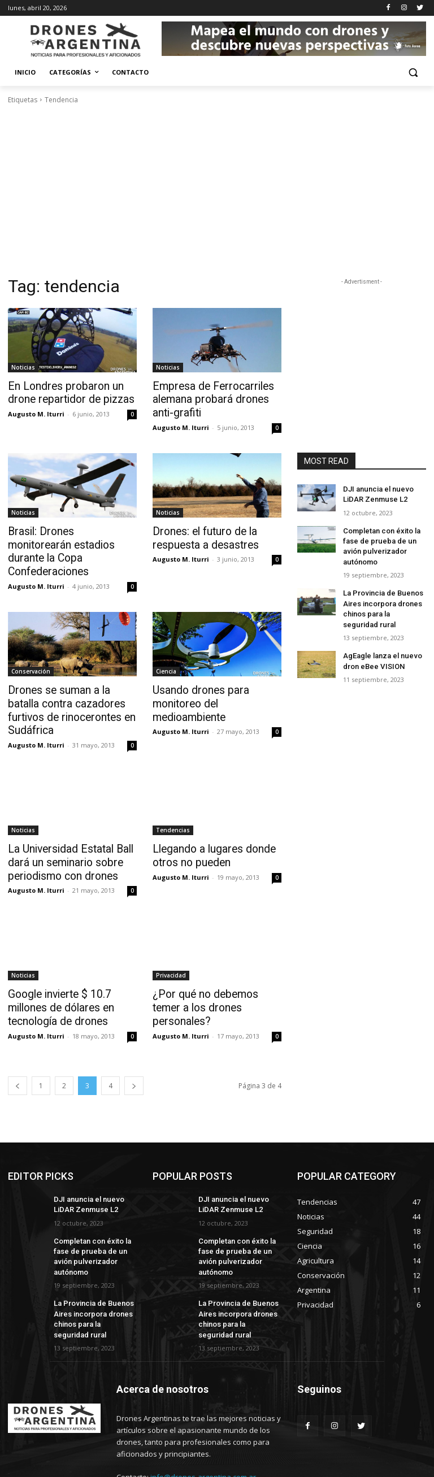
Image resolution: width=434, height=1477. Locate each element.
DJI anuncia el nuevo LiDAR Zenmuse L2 (376, 493)
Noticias (23, 367)
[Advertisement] (217, 190)
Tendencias (173, 794)
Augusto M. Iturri (36, 412)
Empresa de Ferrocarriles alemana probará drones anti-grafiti (215, 398)
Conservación (30, 652)
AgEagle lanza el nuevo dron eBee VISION (380, 651)
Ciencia (166, 652)
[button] (413, 72)
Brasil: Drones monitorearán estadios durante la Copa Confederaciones (67, 541)
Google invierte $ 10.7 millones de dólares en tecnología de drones (56, 968)
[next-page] (134, 1044)
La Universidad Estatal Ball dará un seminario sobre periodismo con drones (64, 825)
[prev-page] (17, 1044)
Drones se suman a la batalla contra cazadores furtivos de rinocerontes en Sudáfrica (70, 683)
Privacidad (171, 937)
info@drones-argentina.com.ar (203, 1426)
